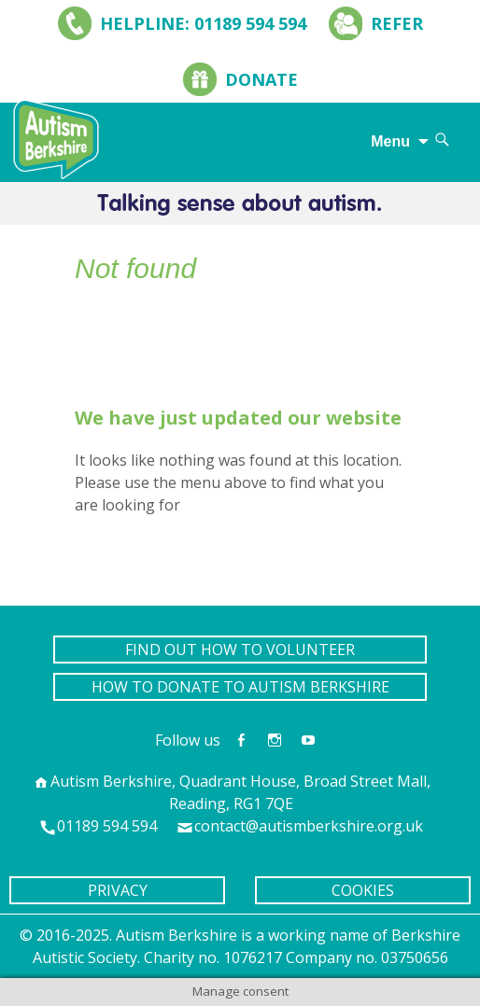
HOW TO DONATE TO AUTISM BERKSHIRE (240, 687)
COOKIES (363, 890)
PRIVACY (118, 890)
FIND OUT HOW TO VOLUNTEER (240, 649)
